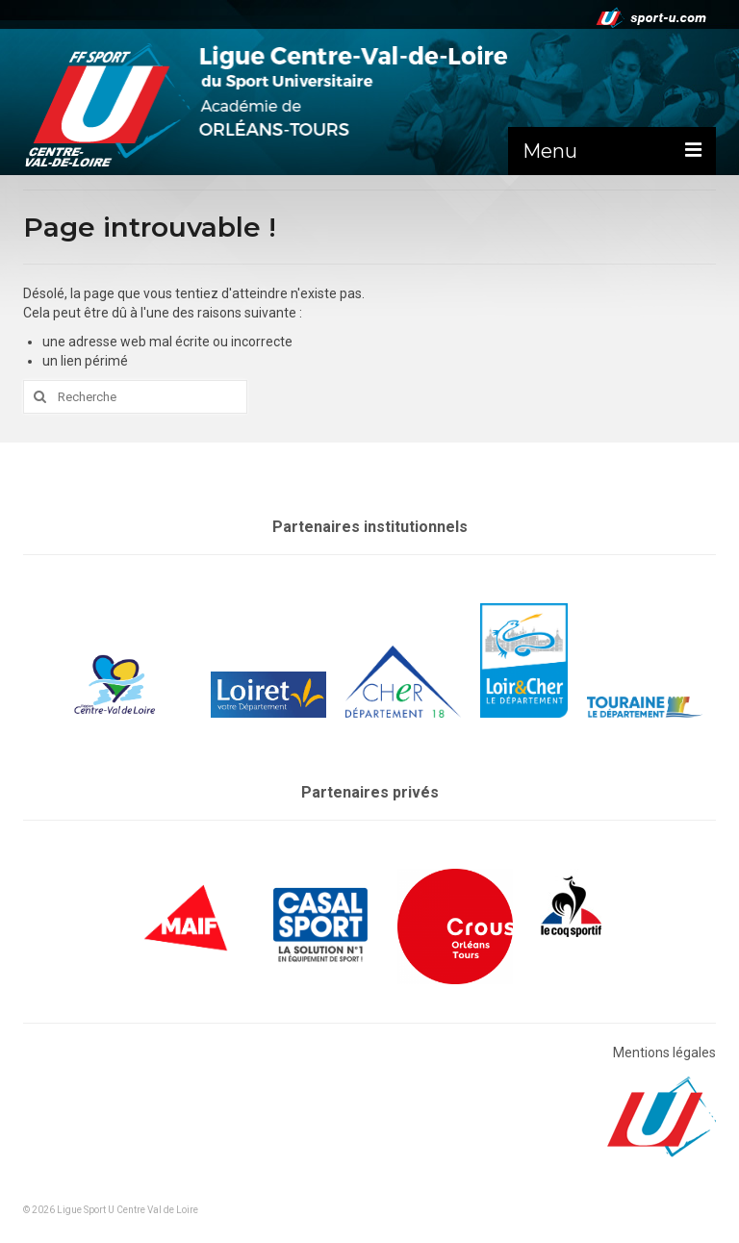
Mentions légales (664, 1052)
